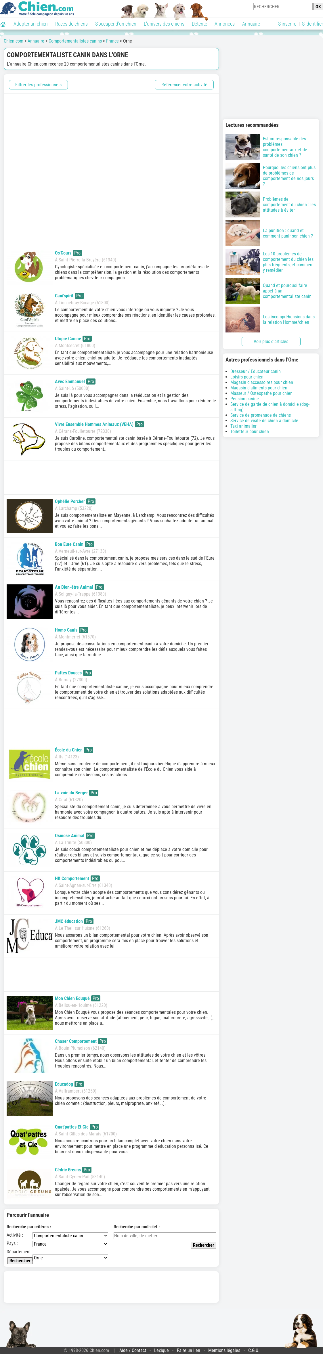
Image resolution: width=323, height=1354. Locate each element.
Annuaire (251, 24)
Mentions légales (224, 1350)
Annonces (225, 24)
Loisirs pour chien (246, 377)
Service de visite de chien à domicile (264, 420)
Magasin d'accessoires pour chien (261, 382)
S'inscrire (287, 24)
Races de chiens (71, 24)
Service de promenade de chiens (260, 415)
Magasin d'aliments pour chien (258, 388)
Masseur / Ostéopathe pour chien (261, 393)
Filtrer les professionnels (38, 84)
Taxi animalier (243, 426)
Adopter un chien (31, 24)
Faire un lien (188, 1350)
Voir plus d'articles (271, 341)
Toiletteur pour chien (249, 431)
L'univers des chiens (164, 24)
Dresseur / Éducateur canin (255, 371)
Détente (199, 24)
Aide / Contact (132, 1350)
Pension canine (244, 398)
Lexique (161, 1350)
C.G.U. (253, 1350)
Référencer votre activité (184, 84)
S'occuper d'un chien (115, 24)
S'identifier (312, 24)
